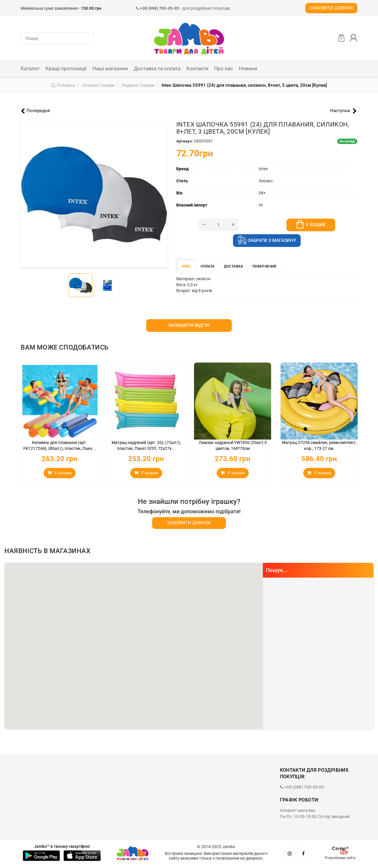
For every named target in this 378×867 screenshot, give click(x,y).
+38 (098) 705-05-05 (302, 787)
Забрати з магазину (267, 240)
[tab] (80, 285)
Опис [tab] (187, 266)
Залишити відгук (189, 325)
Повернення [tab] (264, 266)
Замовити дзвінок (331, 8)
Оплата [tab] (207, 266)
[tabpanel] (94, 194)
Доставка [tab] (233, 266)
